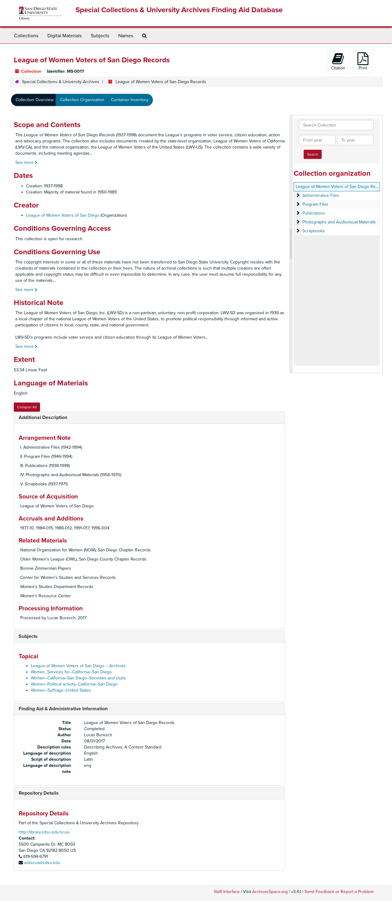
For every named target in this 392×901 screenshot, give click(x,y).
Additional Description (43, 417)
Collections (26, 36)
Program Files (315, 204)
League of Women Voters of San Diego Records (341, 186)
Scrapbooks (313, 231)
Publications (313, 213)
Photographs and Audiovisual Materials (339, 222)
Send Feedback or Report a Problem (339, 891)
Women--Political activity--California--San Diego (74, 684)
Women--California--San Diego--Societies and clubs (78, 678)
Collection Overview (35, 99)
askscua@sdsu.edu (42, 862)
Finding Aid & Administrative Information (63, 709)
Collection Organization (82, 99)
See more (26, 162)
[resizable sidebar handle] (291, 244)
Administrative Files (320, 195)
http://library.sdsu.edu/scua (44, 832)
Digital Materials (64, 36)
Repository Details (39, 793)
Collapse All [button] (27, 407)
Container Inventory (129, 99)
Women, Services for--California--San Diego (71, 672)
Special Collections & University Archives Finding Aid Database (179, 10)
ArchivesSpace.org (270, 891)
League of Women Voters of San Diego (62, 215)
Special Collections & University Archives (60, 81)
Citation (338, 61)
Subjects (100, 36)
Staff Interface (227, 891)
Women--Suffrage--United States (61, 690)
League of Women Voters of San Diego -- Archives (78, 665)
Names (125, 36)
